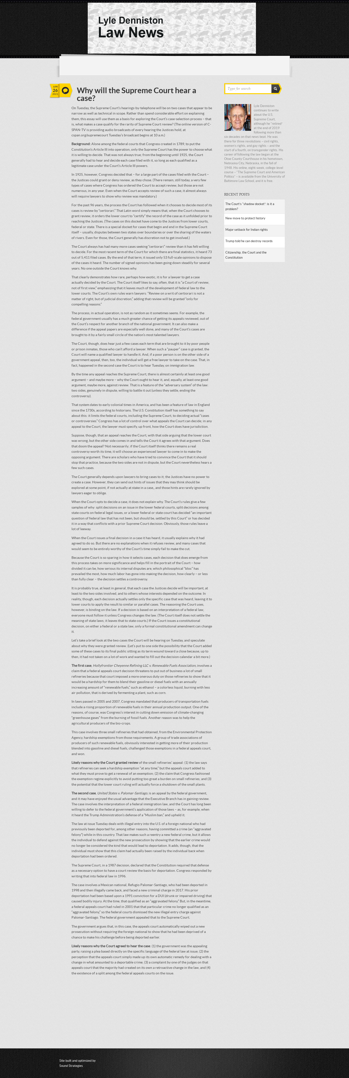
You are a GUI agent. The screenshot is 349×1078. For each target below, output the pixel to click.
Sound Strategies (71, 1066)
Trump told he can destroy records (249, 241)
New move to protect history (245, 218)
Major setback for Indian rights (246, 229)
